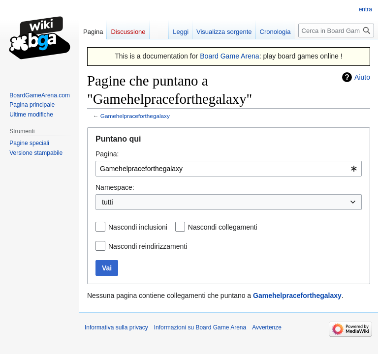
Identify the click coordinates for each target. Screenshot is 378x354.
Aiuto (362, 77)
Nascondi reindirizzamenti (147, 246)
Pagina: (107, 154)
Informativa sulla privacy (116, 327)
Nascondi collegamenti (222, 227)
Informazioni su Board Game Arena (200, 327)
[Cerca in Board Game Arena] (336, 30)
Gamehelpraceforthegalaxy (135, 116)
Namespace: (114, 187)
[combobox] (228, 169)
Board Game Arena (229, 56)
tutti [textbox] (107, 202)
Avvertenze (267, 327)
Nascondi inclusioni (137, 227)
